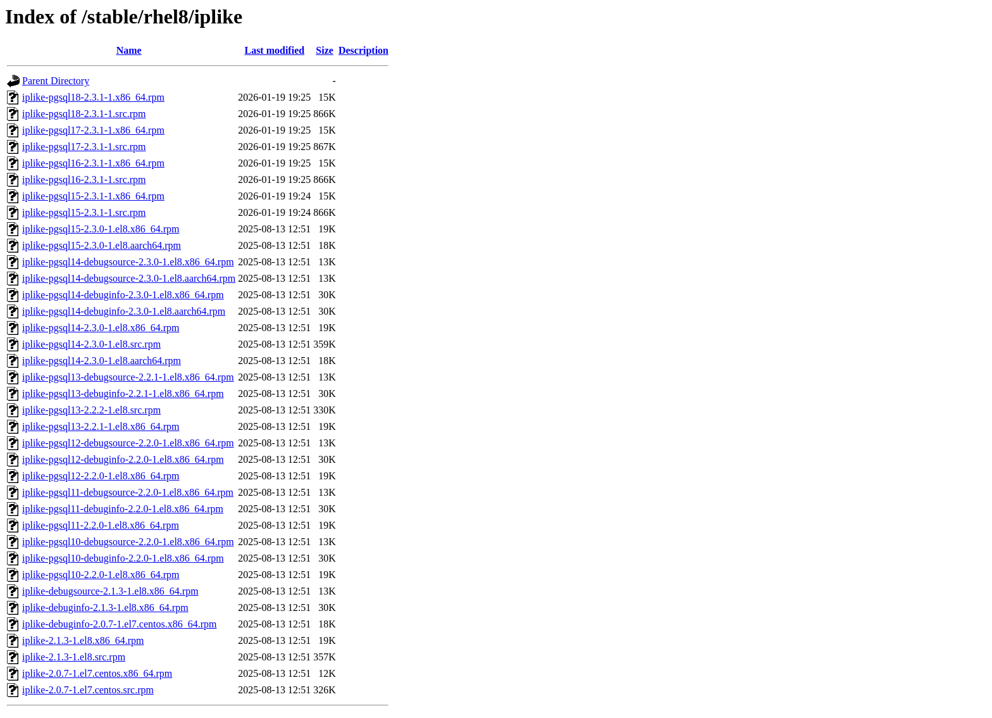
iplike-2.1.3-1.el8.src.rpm (73, 657)
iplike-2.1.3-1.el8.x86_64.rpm (83, 640)
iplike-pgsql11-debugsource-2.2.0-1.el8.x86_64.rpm (127, 492)
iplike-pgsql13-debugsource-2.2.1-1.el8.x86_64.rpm (128, 377)
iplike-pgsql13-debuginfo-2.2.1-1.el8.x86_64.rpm (123, 393)
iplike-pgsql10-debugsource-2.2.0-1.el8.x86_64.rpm (128, 541)
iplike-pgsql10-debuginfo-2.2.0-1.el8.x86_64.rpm (123, 558)
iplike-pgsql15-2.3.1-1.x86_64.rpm (93, 196)
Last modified (274, 50)
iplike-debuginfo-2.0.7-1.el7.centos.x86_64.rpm (119, 624)
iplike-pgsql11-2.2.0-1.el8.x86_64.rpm (100, 525)
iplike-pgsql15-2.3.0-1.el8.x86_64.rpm (100, 229)
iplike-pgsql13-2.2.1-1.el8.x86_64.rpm (100, 426)
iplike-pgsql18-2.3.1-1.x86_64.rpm (93, 97)
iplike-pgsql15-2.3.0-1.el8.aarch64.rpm (101, 245)
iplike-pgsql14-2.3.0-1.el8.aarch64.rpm (101, 360)
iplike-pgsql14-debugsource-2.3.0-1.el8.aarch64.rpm (128, 278)
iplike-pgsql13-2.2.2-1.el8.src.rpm (91, 410)
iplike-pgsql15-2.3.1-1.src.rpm (84, 212)
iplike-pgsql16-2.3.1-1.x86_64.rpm (93, 163)
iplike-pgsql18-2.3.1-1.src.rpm (84, 113)
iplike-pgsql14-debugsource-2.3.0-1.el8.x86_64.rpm (128, 261)
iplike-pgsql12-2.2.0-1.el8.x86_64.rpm (100, 475)
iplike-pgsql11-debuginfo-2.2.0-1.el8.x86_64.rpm (122, 508)
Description (363, 50)
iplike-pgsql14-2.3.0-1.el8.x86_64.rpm (100, 327)
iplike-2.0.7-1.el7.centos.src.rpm (88, 689)
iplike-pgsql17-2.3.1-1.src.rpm (84, 146)
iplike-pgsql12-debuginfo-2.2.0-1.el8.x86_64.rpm (123, 459)
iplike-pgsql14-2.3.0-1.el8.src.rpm (91, 344)
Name (129, 50)
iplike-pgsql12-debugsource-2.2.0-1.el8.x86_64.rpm (128, 443)
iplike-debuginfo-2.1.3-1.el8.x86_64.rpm (105, 607)
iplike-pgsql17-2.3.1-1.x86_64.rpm (93, 130)
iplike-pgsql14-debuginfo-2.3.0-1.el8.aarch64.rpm (123, 311)
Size (324, 50)
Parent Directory (55, 80)
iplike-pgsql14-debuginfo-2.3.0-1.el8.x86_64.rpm (123, 294)
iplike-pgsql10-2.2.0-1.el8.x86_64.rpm (100, 574)
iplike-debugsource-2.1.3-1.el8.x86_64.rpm (110, 591)
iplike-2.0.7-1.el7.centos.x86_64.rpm (97, 673)
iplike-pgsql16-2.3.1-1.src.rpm (84, 179)
